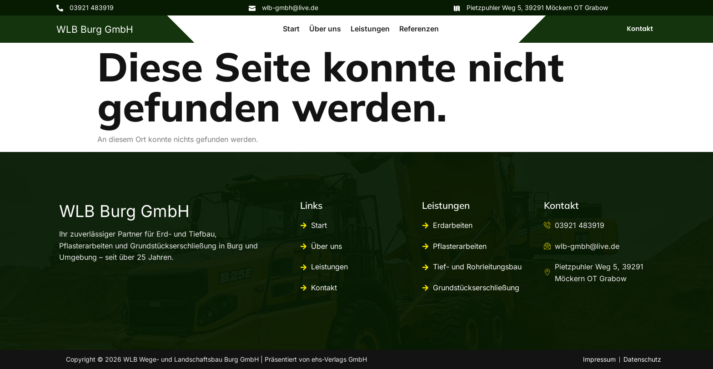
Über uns (325, 28)
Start (292, 28)
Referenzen (418, 28)
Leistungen (370, 28)
